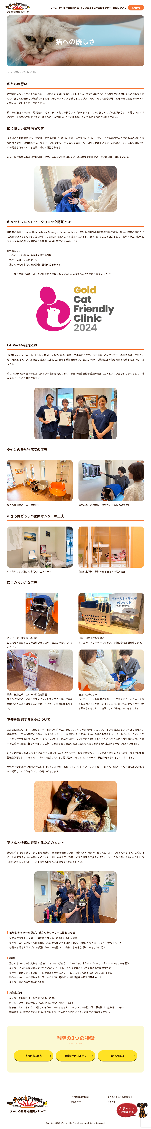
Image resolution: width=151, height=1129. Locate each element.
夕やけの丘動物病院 (69, 7)
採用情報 (136, 7)
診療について (119, 7)
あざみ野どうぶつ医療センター (96, 7)
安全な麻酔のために (75, 1055)
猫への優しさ (117, 1055)
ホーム (54, 7)
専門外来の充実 (33, 1055)
